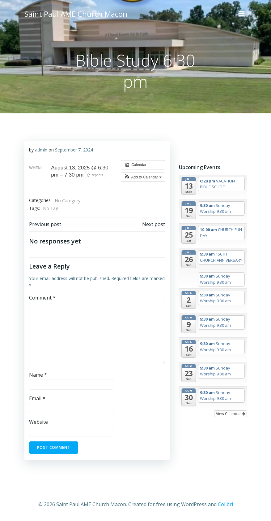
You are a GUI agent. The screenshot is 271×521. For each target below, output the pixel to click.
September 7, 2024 (74, 150)
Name (38, 374)
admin (41, 150)
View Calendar (230, 413)
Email (37, 398)
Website (38, 421)
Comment (42, 297)
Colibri (225, 504)
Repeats (95, 175)
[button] (143, 177)
